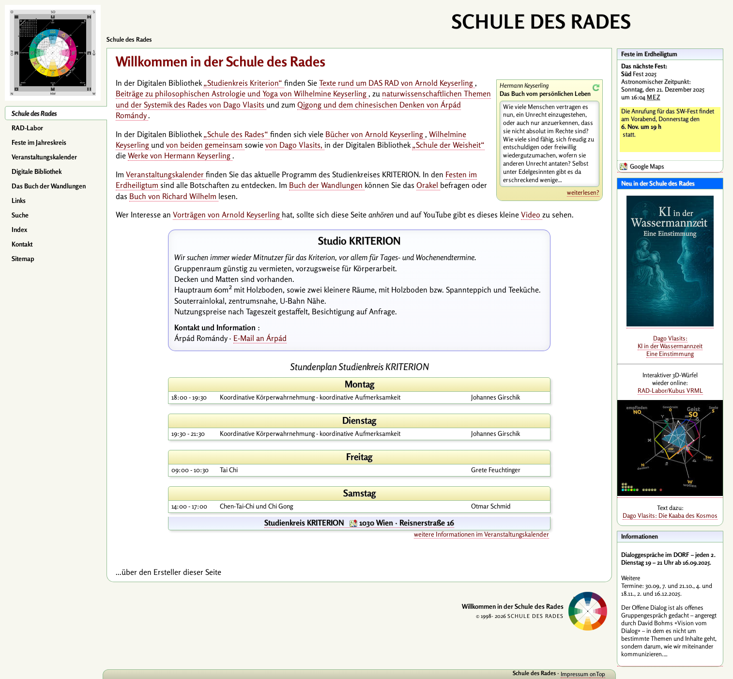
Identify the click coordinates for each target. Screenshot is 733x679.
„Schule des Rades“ (236, 134)
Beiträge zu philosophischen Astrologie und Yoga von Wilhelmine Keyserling (242, 93)
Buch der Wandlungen (327, 185)
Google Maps (647, 166)
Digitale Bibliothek (36, 171)
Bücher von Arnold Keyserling (375, 134)
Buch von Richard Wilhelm (173, 196)
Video (531, 214)
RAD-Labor (27, 128)
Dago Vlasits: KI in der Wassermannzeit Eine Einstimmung (670, 345)
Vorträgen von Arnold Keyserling (227, 214)
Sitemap (23, 258)
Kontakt (22, 244)
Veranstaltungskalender (44, 157)
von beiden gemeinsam (205, 145)
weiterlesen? (583, 192)
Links (19, 200)
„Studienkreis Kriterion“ (243, 83)
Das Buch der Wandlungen (49, 186)
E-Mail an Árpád (260, 338)
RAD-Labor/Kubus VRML (670, 390)
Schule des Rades (34, 113)
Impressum (575, 674)
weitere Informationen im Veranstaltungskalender (481, 534)
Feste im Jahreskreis (39, 142)
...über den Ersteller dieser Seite (168, 572)
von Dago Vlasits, (294, 145)
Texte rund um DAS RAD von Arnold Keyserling (397, 83)
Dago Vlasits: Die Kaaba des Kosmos (670, 515)
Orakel (428, 185)
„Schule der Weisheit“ (448, 145)
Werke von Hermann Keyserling (180, 155)
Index (19, 229)
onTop (597, 674)
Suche (20, 215)
